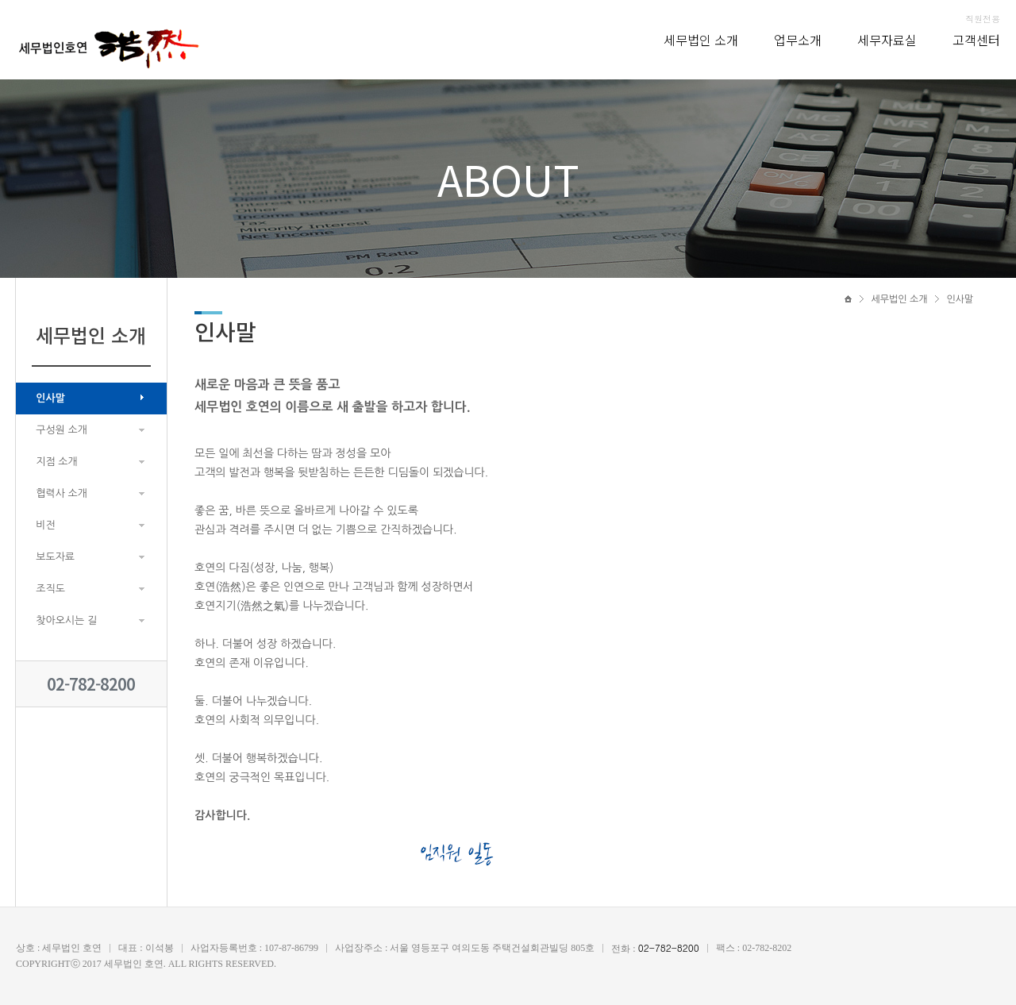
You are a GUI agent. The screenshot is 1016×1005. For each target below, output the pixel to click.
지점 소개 (57, 461)
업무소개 (798, 39)
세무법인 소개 (701, 39)
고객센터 (976, 39)
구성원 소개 (61, 430)
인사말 (50, 398)
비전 (45, 525)
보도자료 (55, 557)
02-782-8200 (91, 683)
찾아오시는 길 (66, 620)
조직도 (50, 588)
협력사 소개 (61, 493)
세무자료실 (887, 39)
